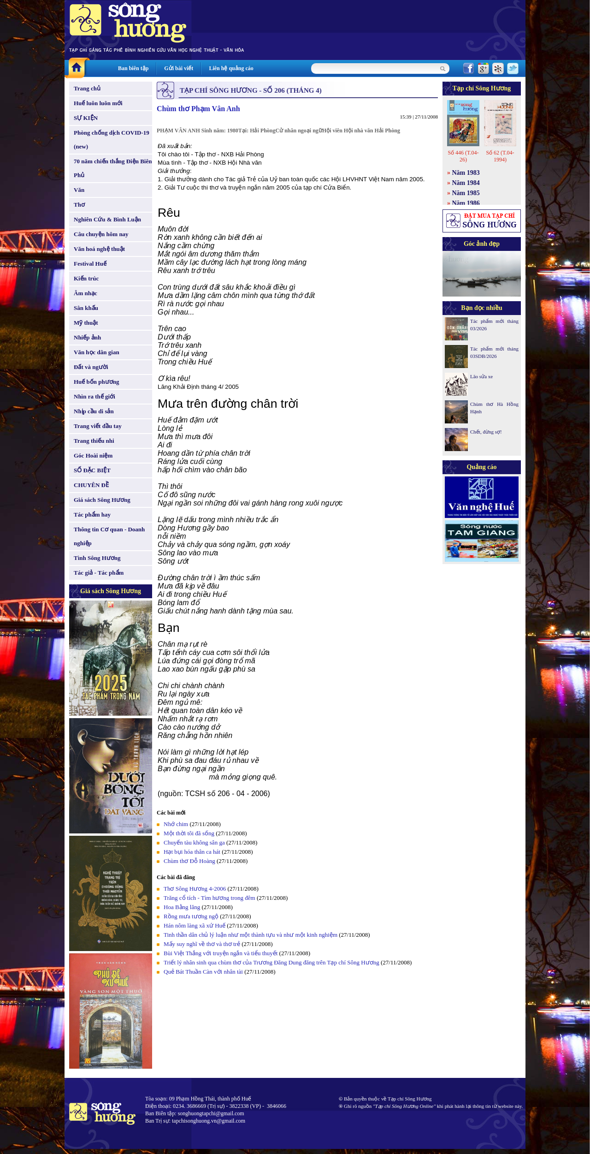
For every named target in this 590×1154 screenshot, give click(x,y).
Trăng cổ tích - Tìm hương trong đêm (209, 897)
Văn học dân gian (96, 352)
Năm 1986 (466, 203)
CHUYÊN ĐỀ (91, 485)
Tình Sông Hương (97, 557)
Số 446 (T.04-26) (463, 156)
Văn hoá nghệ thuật (99, 248)
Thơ (79, 204)
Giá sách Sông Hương (102, 499)
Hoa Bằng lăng (182, 907)
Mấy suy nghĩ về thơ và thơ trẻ (202, 943)
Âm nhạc (85, 293)
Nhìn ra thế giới (94, 396)
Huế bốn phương (96, 381)
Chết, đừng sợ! (486, 431)
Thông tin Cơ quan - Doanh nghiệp (109, 536)
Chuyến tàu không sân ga (194, 842)
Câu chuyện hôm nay (101, 234)
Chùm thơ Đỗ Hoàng (189, 860)
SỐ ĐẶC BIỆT (92, 470)
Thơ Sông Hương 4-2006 (195, 888)
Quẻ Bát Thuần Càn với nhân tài (203, 971)
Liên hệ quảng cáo (231, 68)
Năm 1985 (466, 193)
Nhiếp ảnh (87, 337)
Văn (79, 189)
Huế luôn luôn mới (98, 103)
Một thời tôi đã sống (189, 833)
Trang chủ (87, 88)
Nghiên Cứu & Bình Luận (107, 219)
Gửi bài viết (178, 68)
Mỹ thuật (86, 322)
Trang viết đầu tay (98, 425)
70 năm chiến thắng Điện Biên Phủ (113, 168)
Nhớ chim (176, 824)
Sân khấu (86, 307)
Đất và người (91, 366)
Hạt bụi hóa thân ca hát (192, 851)
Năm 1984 (466, 182)
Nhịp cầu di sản (94, 411)
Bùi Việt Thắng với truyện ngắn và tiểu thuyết (221, 953)
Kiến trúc (86, 278)
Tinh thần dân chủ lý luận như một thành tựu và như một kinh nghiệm (250, 934)
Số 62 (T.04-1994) (500, 156)
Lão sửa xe (481, 376)
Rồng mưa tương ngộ (191, 916)
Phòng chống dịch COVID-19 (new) (111, 139)
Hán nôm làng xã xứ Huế (194, 925)
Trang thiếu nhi (94, 440)
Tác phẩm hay (92, 514)
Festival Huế (90, 263)
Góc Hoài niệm (93, 455)
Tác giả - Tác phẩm (99, 572)
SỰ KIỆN (86, 117)
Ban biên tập (133, 68)
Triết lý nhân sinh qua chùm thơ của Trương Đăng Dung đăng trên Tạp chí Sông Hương (271, 962)
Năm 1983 (466, 172)
